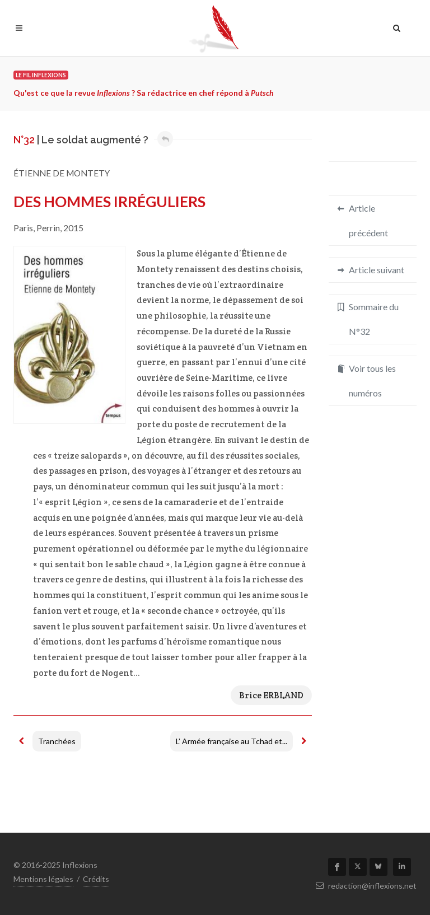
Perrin (48, 228)
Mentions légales (43, 879)
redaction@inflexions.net (366, 885)
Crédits (96, 879)
